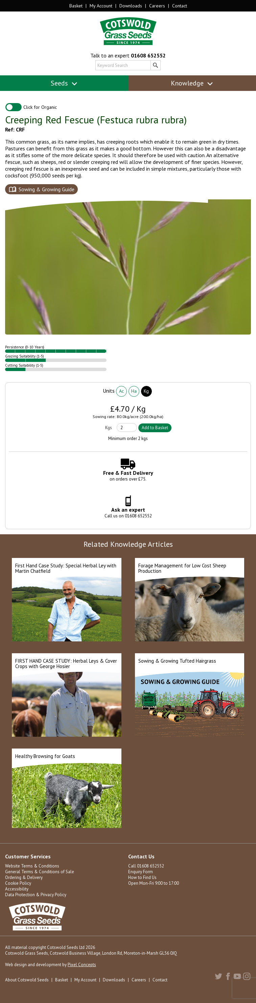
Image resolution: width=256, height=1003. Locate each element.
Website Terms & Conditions (32, 866)
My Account (101, 6)
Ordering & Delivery (24, 877)
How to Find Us (142, 877)
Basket (76, 6)
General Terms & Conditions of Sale (39, 872)
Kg (146, 391)
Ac (121, 391)
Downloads (130, 6)
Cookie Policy (18, 883)
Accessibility (16, 889)
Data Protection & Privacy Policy (35, 895)
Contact (179, 6)
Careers (157, 6)
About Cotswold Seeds (27, 980)
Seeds (64, 83)
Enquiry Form (140, 872)
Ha (134, 391)
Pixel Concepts (82, 965)
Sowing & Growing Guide (46, 189)
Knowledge (192, 83)
